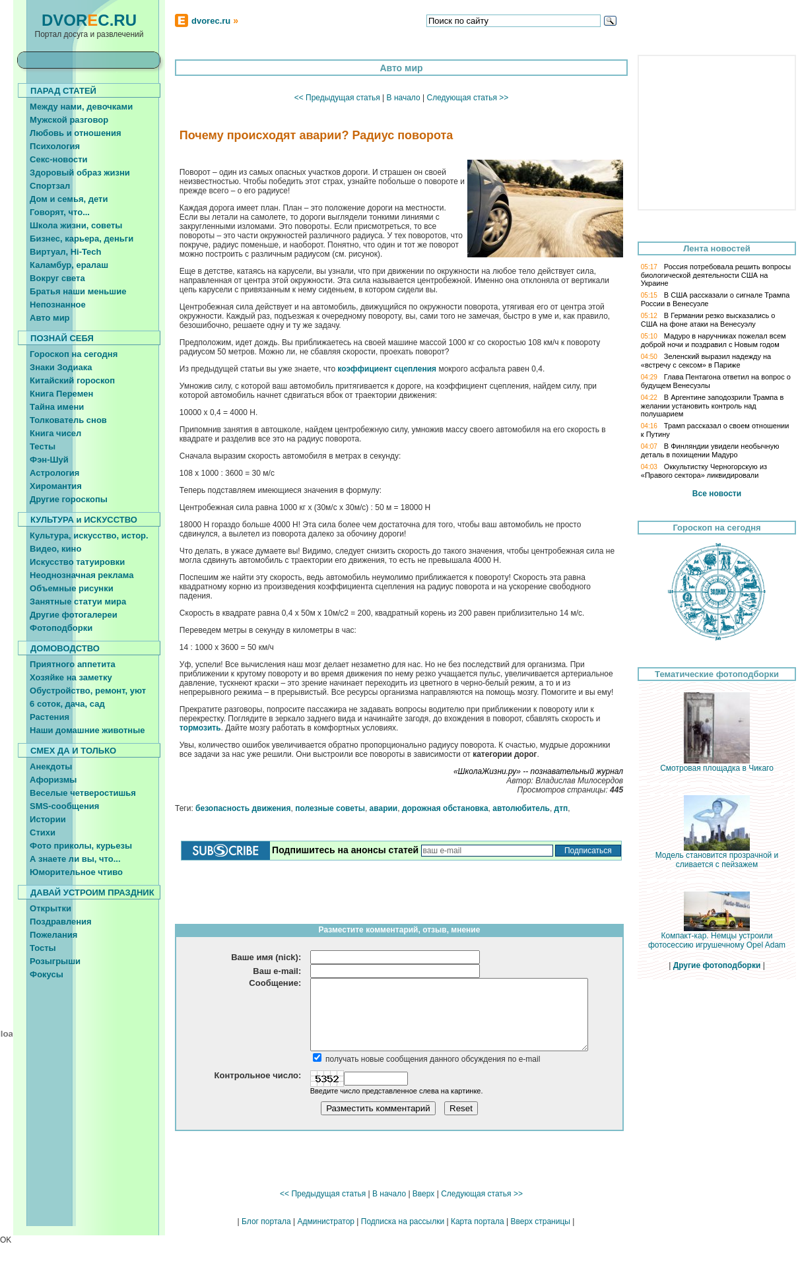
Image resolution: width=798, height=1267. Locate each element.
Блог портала (266, 1221)
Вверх (423, 1193)
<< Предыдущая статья (337, 97)
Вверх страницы (540, 1221)
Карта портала (477, 1221)
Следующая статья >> (467, 97)
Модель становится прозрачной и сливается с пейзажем (717, 856)
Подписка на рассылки (402, 1221)
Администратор (325, 1221)
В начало (403, 97)
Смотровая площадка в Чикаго (717, 764)
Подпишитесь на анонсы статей (345, 850)
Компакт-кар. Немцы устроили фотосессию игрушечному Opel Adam (716, 937)
